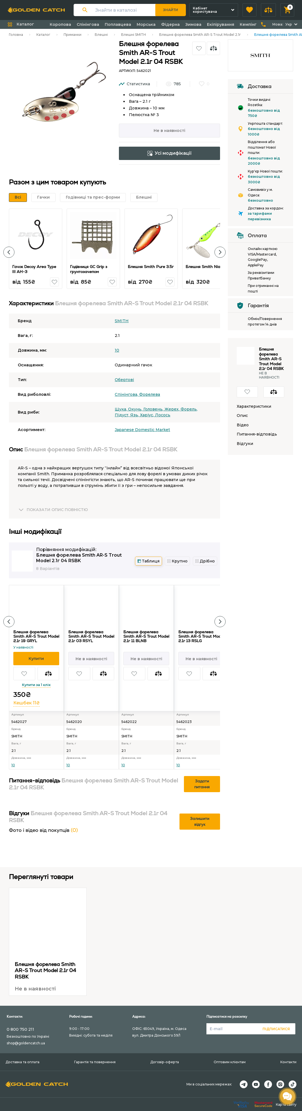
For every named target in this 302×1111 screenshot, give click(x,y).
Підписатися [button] (276, 1029)
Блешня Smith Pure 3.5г (151, 266)
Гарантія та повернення (95, 1062)
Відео (243, 425)
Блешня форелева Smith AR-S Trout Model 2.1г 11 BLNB (146, 636)
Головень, (153, 409)
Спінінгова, (127, 394)
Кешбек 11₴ (26, 702)
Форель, (189, 409)
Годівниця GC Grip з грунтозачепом (89, 269)
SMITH (122, 320)
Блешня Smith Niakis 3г (208, 266)
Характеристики (254, 406)
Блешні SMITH (133, 34)
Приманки (72, 34)
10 (117, 350)
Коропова (60, 24)
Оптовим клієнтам (230, 1062)
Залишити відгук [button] (199, 821)
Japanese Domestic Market (142, 429)
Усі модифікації (169, 153)
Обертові (124, 379)
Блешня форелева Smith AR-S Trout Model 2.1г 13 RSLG (201, 636)
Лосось (162, 414)
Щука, (121, 409)
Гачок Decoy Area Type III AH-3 (34, 269)
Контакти (288, 1062)
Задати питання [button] (202, 784)
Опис (242, 415)
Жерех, (172, 409)
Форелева (149, 394)
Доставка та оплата (22, 1062)
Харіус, (147, 414)
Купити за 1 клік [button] (36, 685)
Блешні (101, 34)
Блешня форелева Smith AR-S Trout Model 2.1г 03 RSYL (91, 636)
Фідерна (170, 24)
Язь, (135, 414)
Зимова (193, 24)
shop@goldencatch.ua (26, 1043)
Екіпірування (220, 24)
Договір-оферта (164, 1062)
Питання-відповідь (257, 434)
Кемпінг (248, 24)
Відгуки (245, 443)
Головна (16, 34)
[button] (249, 10)
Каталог (43, 34)
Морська (146, 24)
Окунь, (135, 409)
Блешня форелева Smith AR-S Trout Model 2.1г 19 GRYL (36, 636)
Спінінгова (88, 24)
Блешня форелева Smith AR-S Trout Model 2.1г (200, 34)
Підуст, (122, 414)
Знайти (170, 10)
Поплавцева (118, 24)
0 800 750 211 (20, 1029)
